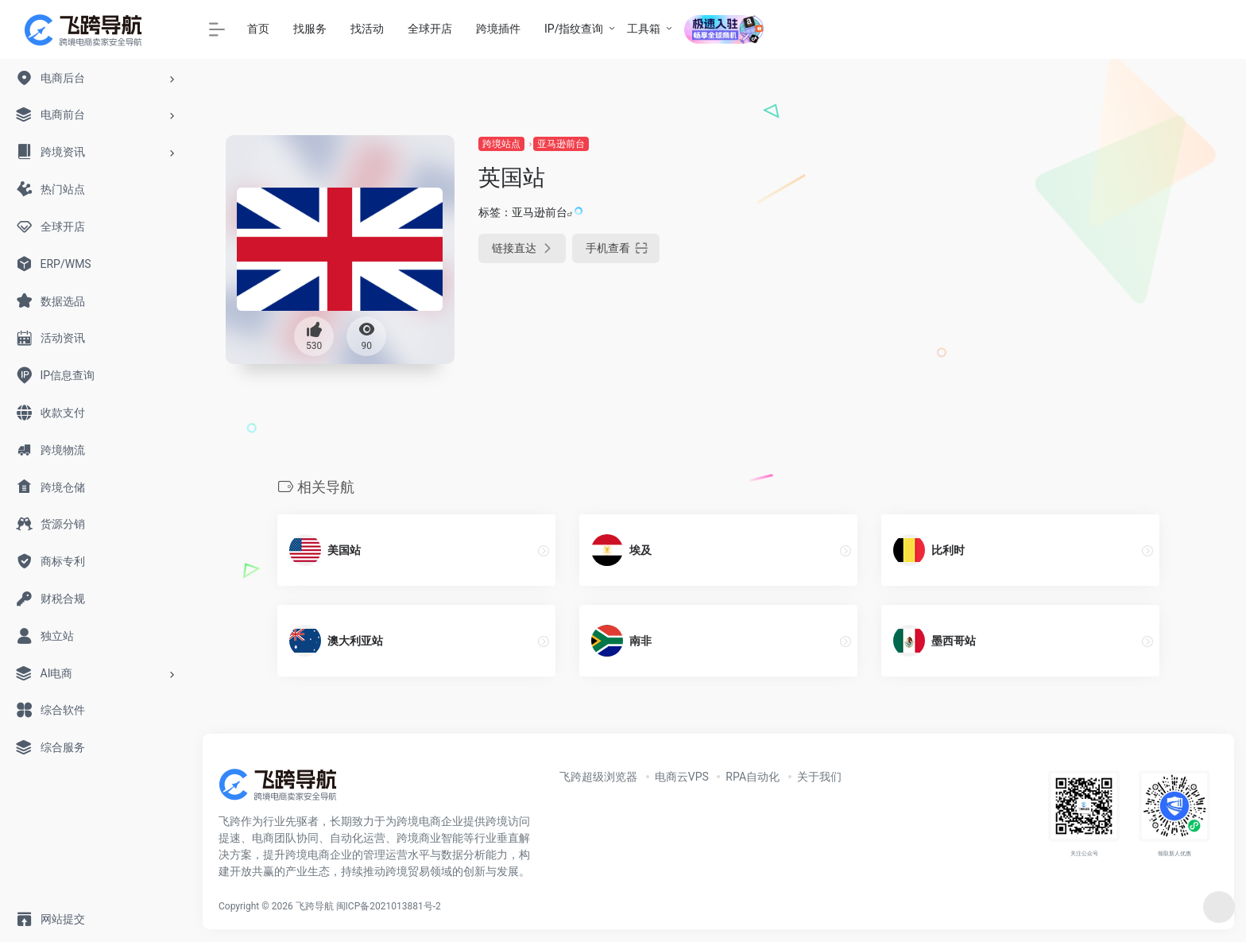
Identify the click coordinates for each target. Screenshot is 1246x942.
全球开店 (430, 28)
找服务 (310, 28)
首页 (258, 28)
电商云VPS (682, 776)
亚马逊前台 (561, 143)
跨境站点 (501, 143)
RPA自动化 (753, 776)
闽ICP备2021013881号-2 (388, 906)
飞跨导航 (315, 906)
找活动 (367, 28)
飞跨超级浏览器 (598, 776)
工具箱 (643, 28)
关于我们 (819, 776)
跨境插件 (498, 28)
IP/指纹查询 (573, 28)
